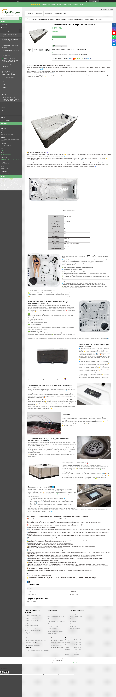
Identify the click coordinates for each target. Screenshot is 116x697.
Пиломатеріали (6, 55)
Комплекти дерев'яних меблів (56, 616)
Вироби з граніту (6, 81)
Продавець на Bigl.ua (58, 660)
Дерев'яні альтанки (31, 633)
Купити (59, 36)
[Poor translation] (6, 672)
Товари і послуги (5, 31)
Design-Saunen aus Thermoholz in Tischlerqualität (10, 51)
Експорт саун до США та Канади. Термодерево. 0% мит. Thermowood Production (10, 99)
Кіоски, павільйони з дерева (33, 630)
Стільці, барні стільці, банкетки (56, 621)
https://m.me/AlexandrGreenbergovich (11, 159)
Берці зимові (73, 626)
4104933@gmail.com (6, 154)
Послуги (4, 84)
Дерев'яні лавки (52, 619)
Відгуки (3, 117)
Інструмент (5, 94)
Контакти (48, 13)
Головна (30, 13)
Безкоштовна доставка (60, 45)
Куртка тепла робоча (76, 616)
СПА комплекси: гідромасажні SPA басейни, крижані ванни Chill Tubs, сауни (52, 19)
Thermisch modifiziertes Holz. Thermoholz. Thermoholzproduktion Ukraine (10, 66)
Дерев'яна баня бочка (32, 623)
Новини (3, 107)
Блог (2, 110)
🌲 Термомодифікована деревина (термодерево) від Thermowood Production (10, 60)
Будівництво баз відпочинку (33, 615)
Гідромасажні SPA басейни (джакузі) (84, 19)
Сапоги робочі (74, 624)
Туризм (4, 87)
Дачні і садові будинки (32, 625)
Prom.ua (66, 659)
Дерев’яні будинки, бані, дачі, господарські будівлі (10, 39)
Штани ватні (73, 621)
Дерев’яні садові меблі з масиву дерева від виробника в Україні (10, 45)
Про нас (3, 114)
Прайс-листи (4, 104)
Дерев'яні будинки (31, 618)
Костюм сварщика (75, 619)
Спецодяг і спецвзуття (8, 77)
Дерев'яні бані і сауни (32, 620)
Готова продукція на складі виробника (9, 35)
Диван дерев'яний (53, 626)
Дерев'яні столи (52, 624)
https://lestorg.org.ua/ (6, 150)
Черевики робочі (75, 628)
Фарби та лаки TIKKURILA (8, 91)
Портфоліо (4, 24)
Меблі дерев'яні (52, 614)
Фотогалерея (4, 27)
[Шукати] (20, 18)
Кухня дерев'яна (52, 633)
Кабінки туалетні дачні (32, 628)
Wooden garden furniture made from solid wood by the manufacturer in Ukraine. (10, 73)
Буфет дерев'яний (53, 628)
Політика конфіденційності (73, 662)
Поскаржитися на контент (60, 662)
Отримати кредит (78, 4)
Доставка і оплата (6, 120)
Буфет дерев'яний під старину (56, 631)
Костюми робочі (74, 614)
